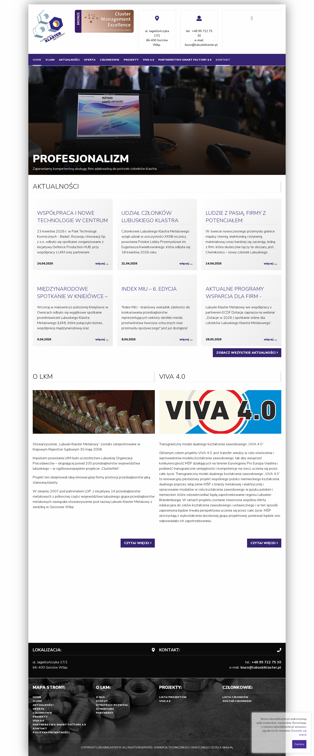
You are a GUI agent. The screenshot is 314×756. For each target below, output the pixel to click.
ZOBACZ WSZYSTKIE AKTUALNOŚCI (247, 352)
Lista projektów (173, 697)
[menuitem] (37, 60)
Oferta (90, 59)
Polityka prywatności (51, 732)
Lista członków (235, 697)
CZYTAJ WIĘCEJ (138, 543)
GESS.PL (227, 747)
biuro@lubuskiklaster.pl (201, 45)
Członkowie (109, 59)
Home (37, 697)
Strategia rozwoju (112, 705)
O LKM (50, 59)
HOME (37, 59)
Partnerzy (104, 713)
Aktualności (69, 59)
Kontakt (223, 59)
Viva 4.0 (148, 59)
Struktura (105, 709)
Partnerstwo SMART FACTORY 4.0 (184, 59)
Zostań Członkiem (236, 701)
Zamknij (299, 744)
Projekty (131, 59)
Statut (102, 701)
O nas (100, 697)
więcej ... (101, 263)
